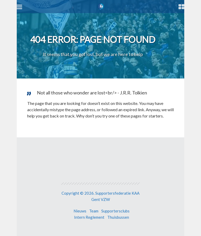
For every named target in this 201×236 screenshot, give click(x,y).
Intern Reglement (89, 217)
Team (93, 211)
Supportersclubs (115, 211)
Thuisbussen (118, 217)
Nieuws (80, 211)
